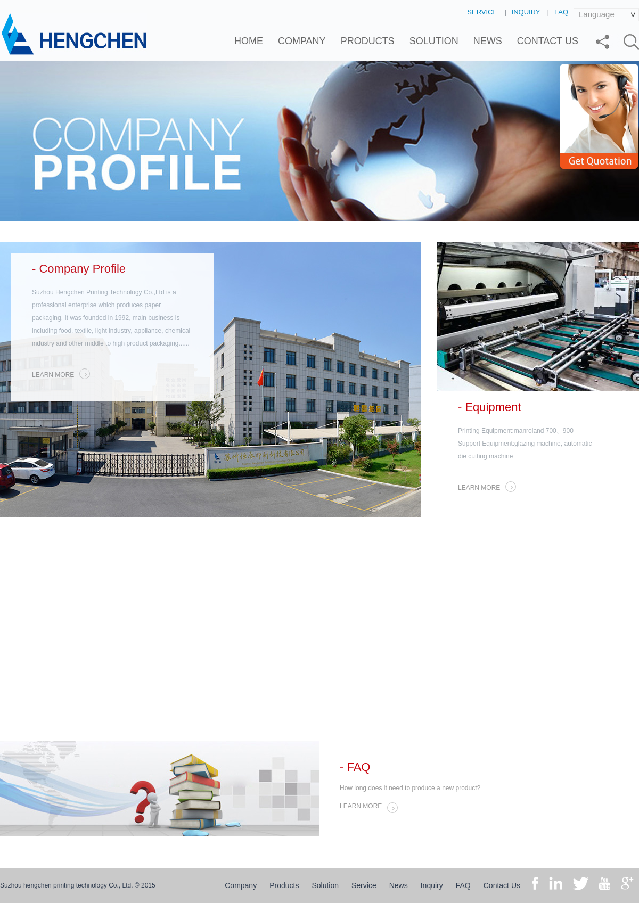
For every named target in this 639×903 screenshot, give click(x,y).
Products (368, 41)
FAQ (561, 12)
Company (302, 41)
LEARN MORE (61, 373)
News (487, 41)
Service (482, 12)
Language (597, 14)
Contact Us (547, 41)
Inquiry (526, 12)
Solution (433, 41)
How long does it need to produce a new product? (410, 788)
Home (248, 41)
